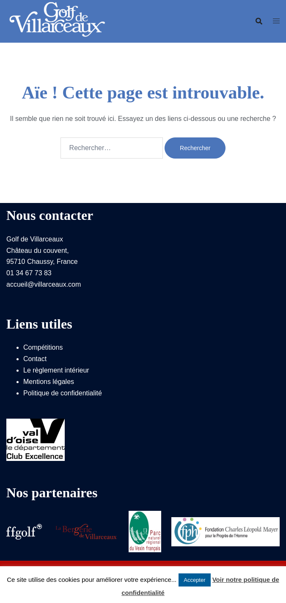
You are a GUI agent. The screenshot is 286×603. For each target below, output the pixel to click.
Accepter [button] (194, 580)
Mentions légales (48, 381)
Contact (35, 358)
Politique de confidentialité (62, 393)
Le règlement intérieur (56, 370)
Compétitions (43, 347)
